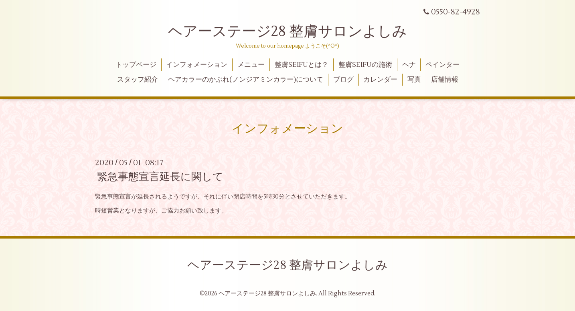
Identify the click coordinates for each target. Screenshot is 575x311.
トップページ (135, 64)
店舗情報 (444, 79)
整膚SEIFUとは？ (301, 64)
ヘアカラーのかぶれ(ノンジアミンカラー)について (245, 79)
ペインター (442, 64)
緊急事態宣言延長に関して (160, 177)
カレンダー (380, 79)
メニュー (251, 64)
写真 (414, 79)
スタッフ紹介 (137, 79)
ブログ (343, 79)
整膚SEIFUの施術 (365, 64)
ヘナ (409, 64)
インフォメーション (196, 64)
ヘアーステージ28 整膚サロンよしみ (287, 31)
